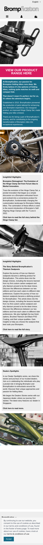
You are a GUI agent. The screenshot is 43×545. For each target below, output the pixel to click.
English (36, 2)
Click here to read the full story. (16, 329)
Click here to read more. (13, 408)
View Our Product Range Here (21, 71)
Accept (9, 539)
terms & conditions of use (18, 534)
